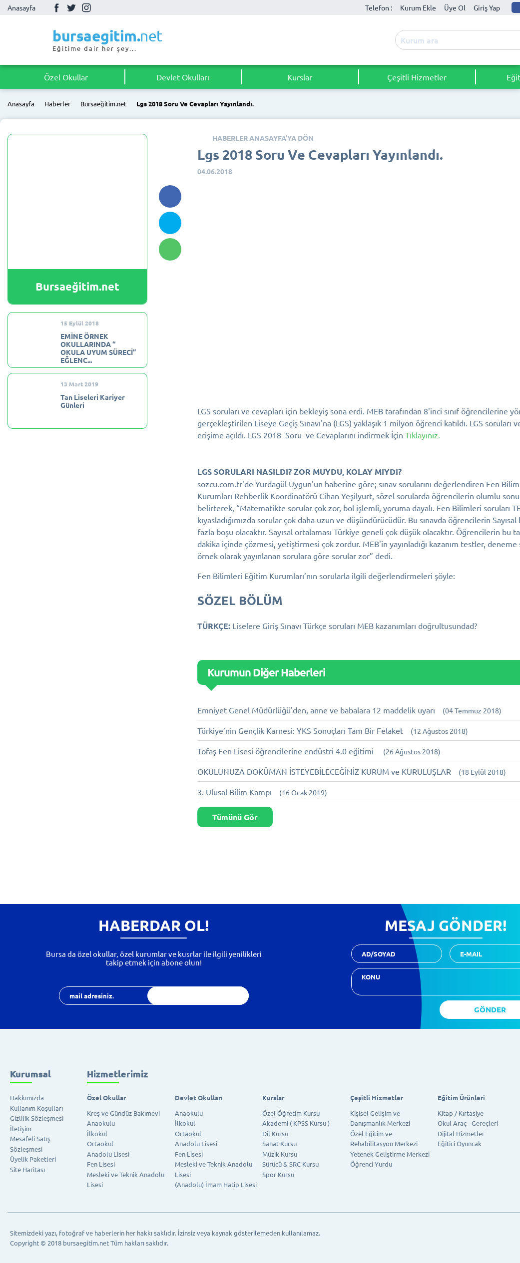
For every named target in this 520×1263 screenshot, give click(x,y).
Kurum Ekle (418, 7)
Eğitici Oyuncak (460, 1143)
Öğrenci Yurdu (371, 1164)
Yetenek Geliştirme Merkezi (390, 1154)
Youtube (101, 7)
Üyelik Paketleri (33, 1159)
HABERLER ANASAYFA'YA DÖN (263, 138)
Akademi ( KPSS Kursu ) (296, 1123)
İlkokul (97, 1133)
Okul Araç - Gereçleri (468, 1123)
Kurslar (299, 77)
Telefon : (378, 7)
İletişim (20, 1128)
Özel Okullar (66, 77)
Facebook (56, 7)
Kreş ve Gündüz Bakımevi (123, 1113)
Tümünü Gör (235, 817)
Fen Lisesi (101, 1164)
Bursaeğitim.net (103, 104)
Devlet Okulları (182, 77)
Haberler (57, 104)
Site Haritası (27, 1169)
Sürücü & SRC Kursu (290, 1164)
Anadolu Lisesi (108, 1154)
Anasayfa (21, 7)
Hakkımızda (27, 1097)
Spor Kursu (278, 1174)
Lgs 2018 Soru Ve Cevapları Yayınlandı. (195, 104)
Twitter (71, 7)
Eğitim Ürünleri (461, 1097)
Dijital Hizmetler (461, 1133)
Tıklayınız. (422, 435)
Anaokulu (101, 1123)
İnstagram (86, 7)
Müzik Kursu (279, 1154)
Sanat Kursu (279, 1143)
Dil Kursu (275, 1133)
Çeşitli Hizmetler (417, 77)
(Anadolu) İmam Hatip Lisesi (216, 1184)
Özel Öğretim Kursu (291, 1113)
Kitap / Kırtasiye (461, 1113)
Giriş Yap (487, 7)
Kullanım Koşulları (36, 1108)
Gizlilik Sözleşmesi (36, 1118)
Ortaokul (100, 1143)
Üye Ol (455, 7)
